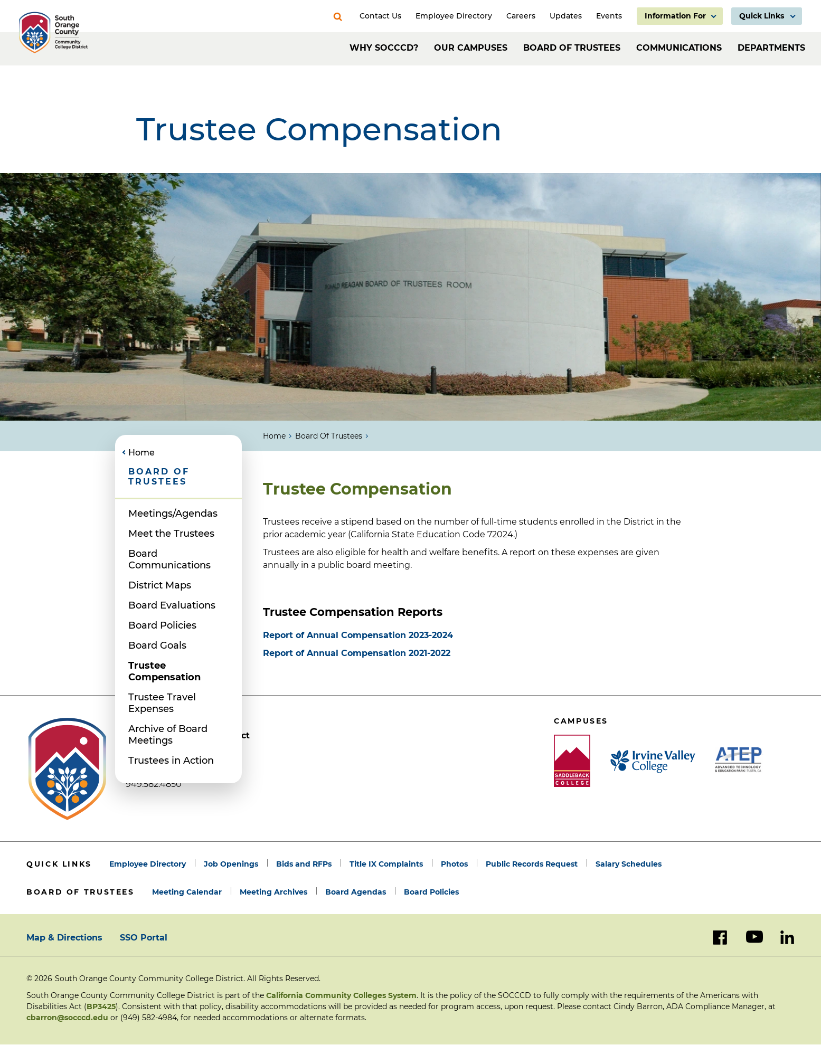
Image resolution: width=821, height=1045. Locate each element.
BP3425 (101, 1006)
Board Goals (157, 645)
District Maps (159, 585)
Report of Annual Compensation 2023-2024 (358, 635)
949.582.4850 (154, 784)
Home (274, 436)
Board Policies (162, 625)
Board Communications (169, 559)
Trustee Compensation (164, 671)
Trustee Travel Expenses (162, 703)
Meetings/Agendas (173, 513)
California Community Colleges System (341, 995)
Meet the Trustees (171, 533)
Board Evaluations (171, 605)
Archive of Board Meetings (167, 734)
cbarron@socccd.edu (67, 1017)
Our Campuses (470, 48)
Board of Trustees (571, 48)
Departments (771, 48)
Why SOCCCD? (384, 48)
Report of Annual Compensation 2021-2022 (356, 653)
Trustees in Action (171, 760)
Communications (679, 48)
